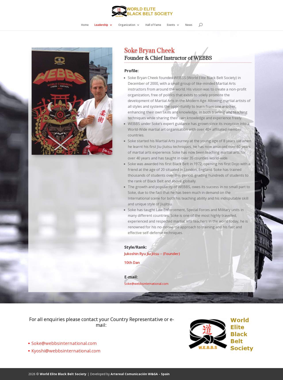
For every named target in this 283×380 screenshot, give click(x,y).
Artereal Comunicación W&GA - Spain (140, 374)
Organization (126, 25)
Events (171, 25)
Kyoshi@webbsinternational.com (65, 351)
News (188, 25)
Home (85, 25)
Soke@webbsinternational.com (64, 343)
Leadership (101, 25)
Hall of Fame (153, 25)
